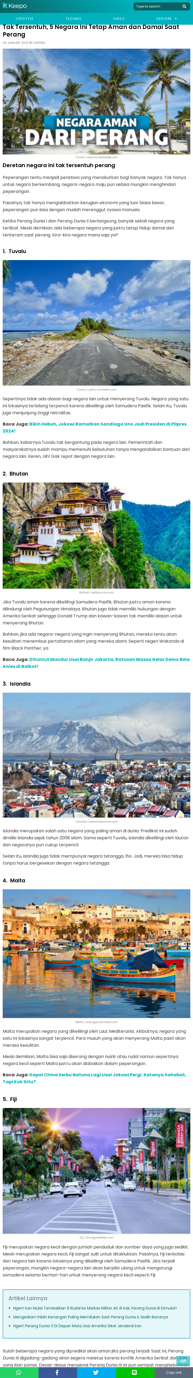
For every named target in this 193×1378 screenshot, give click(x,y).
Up (183, 1361)
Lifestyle (25, 18)
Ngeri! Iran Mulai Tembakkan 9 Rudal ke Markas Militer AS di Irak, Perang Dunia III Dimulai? (95, 1308)
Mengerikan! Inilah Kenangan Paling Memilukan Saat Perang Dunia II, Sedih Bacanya (90, 1317)
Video (118, 18)
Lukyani (39, 43)
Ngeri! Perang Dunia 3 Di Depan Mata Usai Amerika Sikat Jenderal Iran (77, 1326)
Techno (73, 18)
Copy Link (173, 1372)
